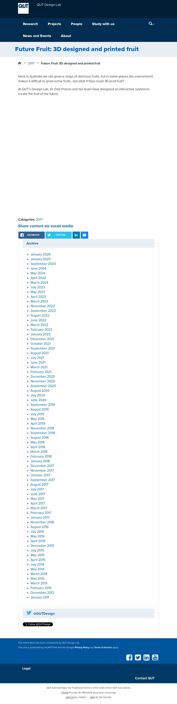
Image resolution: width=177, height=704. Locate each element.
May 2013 (37, 579)
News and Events (37, 36)
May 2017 (37, 499)
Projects (54, 24)
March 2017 (39, 508)
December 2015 (42, 546)
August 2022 (40, 315)
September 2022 (43, 311)
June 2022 (38, 320)
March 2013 (39, 583)
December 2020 (43, 377)
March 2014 (39, 574)
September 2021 (43, 348)
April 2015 (38, 560)
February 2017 (41, 513)
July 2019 (37, 414)
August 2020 (40, 391)
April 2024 (38, 278)
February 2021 (41, 372)
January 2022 (41, 334)
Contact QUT (145, 678)
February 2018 (41, 456)
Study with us (103, 24)
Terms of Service (103, 647)
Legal (26, 668)
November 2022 (43, 306)
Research (30, 24)
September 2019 (43, 405)
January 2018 (40, 461)
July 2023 (38, 287)
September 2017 (43, 480)
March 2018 (39, 452)
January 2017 (40, 517)
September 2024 (43, 264)
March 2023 (39, 301)
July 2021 (37, 358)
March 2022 (39, 325)
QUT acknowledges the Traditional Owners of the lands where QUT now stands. (89, 687)
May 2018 (37, 442)
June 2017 (38, 494)
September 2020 (43, 386)
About (66, 36)
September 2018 (43, 433)
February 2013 (41, 588)
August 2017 (39, 485)
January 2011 (40, 597)
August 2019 (40, 409)
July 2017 (37, 489)
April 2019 (38, 423)
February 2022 (41, 330)
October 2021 (41, 344)
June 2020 (38, 400)
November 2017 (42, 470)
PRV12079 (87, 692)
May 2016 (37, 536)
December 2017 (42, 466)
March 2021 (39, 367)
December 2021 (42, 339)
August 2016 (40, 527)
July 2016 (37, 532)
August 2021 (40, 353)
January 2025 (41, 259)
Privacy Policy (82, 647)
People (76, 24)
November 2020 (43, 381)
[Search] (151, 24)
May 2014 (37, 569)
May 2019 (37, 419)
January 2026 (41, 254)
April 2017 (38, 503)
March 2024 (39, 283)
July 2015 (37, 550)
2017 (39, 220)
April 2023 (38, 297)
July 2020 (38, 395)
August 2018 (40, 438)
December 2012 (42, 593)
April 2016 (38, 541)
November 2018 (42, 428)
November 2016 (42, 522)
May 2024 (38, 273)
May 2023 (38, 292)
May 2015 (37, 555)
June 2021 (38, 362)
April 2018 (38, 447)
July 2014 (37, 564)
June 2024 (38, 268)
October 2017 (40, 475)
